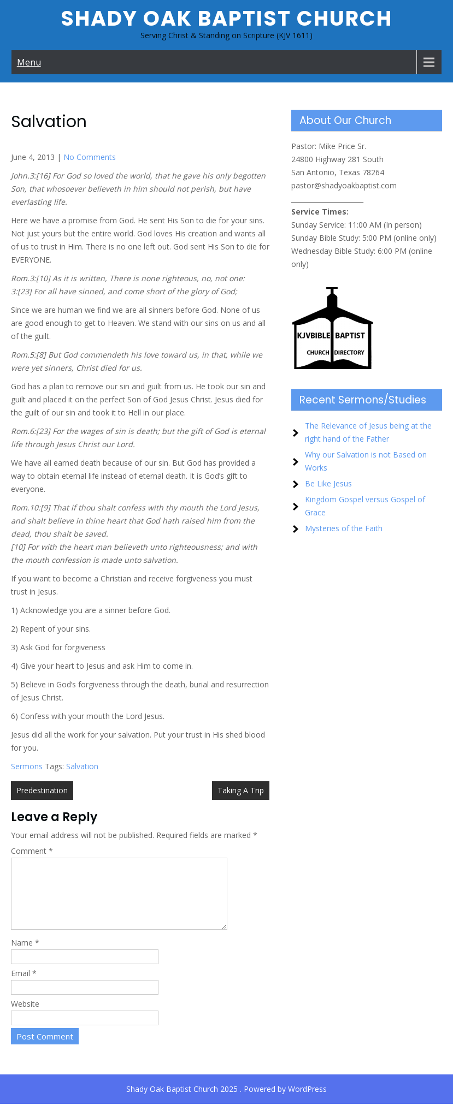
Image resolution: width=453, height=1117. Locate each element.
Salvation (82, 766)
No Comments (89, 157)
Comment (32, 851)
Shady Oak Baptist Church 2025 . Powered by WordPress (226, 1102)
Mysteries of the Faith (344, 528)
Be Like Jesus (328, 483)
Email (24, 986)
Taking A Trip (240, 790)
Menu (29, 62)
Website (25, 1017)
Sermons (27, 766)
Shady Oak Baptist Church (226, 18)
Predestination (42, 790)
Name (25, 955)
